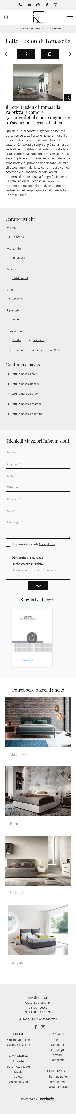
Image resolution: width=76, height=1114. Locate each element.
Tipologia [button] (13, 310)
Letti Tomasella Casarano (26, 404)
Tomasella (18, 237)
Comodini (57, 1045)
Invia (38, 586)
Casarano (38, 340)
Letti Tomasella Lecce (24, 374)
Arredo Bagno (18, 1082)
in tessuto (18, 257)
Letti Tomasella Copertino (26, 414)
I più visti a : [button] (15, 331)
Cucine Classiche (18, 1045)
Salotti (18, 1076)
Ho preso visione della (33, 544)
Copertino (18, 350)
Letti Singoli (57, 1050)
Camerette (57, 1060)
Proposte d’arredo (33, 28)
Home (18, 28)
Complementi (57, 1082)
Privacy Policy (47, 544)
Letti (49, 28)
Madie (18, 1071)
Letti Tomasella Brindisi (25, 384)
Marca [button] (11, 228)
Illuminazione (57, 1076)
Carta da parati (57, 1087)
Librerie (18, 1061)
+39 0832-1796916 (41, 1012)
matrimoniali (20, 278)
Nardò (58, 350)
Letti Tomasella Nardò (24, 393)
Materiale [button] (14, 248)
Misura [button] (12, 269)
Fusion (57, 28)
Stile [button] (10, 290)
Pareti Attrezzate (18, 1066)
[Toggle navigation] (70, 17)
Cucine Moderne (18, 1040)
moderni (17, 299)
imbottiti (17, 319)
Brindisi (16, 340)
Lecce (39, 350)
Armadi (58, 1055)
